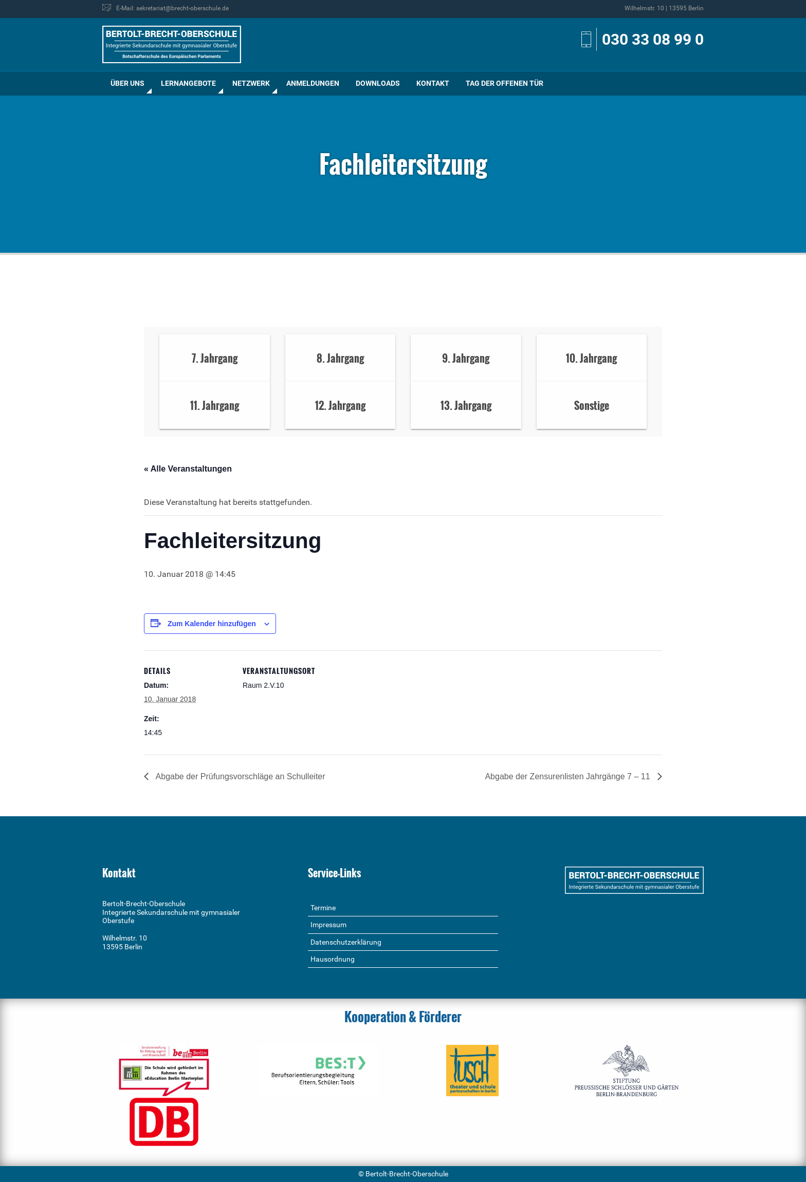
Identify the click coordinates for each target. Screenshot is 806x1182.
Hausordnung (332, 959)
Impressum (328, 925)
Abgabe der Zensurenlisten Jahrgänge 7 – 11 (568, 776)
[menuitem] (127, 83)
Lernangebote (188, 83)
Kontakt (432, 83)
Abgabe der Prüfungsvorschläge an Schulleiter (239, 776)
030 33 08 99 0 (653, 39)
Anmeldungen (312, 83)
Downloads (378, 83)
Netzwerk (251, 83)
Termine (323, 908)
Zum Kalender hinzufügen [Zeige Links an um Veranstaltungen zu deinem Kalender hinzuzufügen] (212, 624)
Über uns (127, 83)
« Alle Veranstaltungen (188, 468)
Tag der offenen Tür (504, 83)
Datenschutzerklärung (345, 942)
